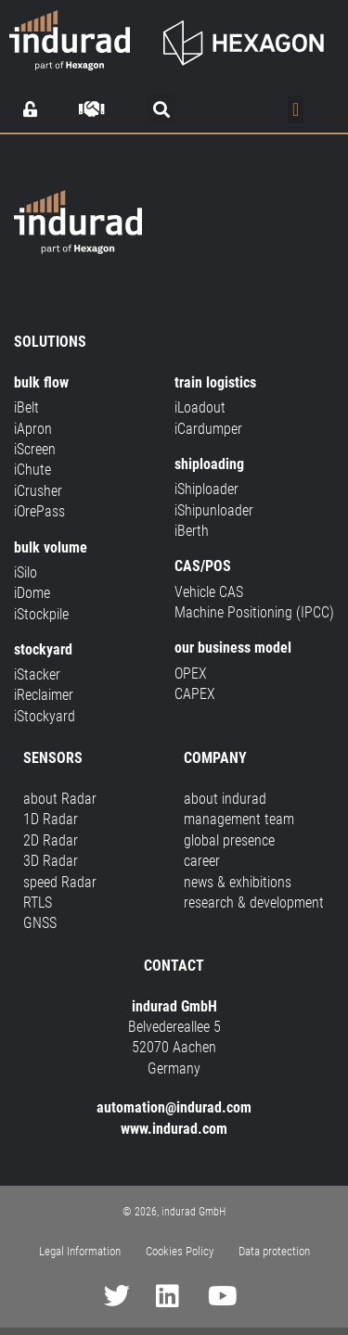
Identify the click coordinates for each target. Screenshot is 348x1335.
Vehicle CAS (208, 592)
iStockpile (41, 614)
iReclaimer (43, 695)
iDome (32, 593)
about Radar (60, 798)
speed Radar (60, 882)
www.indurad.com (174, 1129)
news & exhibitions (237, 882)
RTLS (37, 902)
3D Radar (50, 861)
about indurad (225, 798)
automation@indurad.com (174, 1107)
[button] (161, 110)
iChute (32, 469)
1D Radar (50, 819)
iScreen (35, 449)
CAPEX (194, 694)
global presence (229, 840)
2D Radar (50, 840)
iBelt (26, 407)
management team (239, 819)
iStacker (37, 674)
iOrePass (39, 511)
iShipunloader (213, 510)
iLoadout (200, 407)
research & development (254, 902)
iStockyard (44, 716)
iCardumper (208, 429)
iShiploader (206, 489)
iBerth (191, 531)
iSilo (25, 572)
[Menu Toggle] (295, 109)
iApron (33, 429)
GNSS (40, 923)
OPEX (190, 673)
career (202, 861)
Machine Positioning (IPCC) (254, 612)
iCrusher (38, 491)
